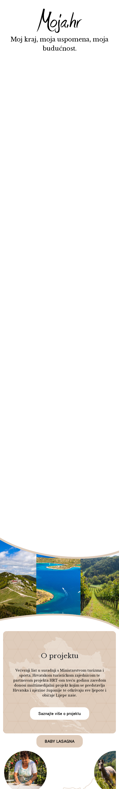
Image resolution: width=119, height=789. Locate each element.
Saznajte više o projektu (59, 713)
